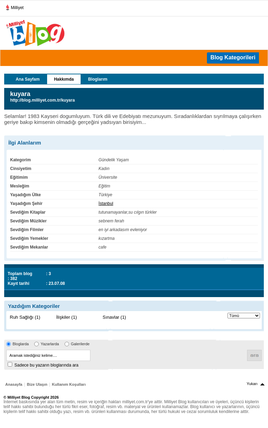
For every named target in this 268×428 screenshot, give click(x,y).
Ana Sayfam (28, 79)
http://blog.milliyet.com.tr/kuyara (42, 100)
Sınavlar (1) (114, 317)
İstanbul (105, 203)
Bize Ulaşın (37, 384)
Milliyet (14, 6)
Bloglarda (21, 344)
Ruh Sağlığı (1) (25, 317)
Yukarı (252, 384)
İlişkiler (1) (66, 317)
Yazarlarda (49, 344)
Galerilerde (80, 344)
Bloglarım (97, 79)
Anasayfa (13, 384)
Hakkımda (64, 79)
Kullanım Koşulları (69, 384)
